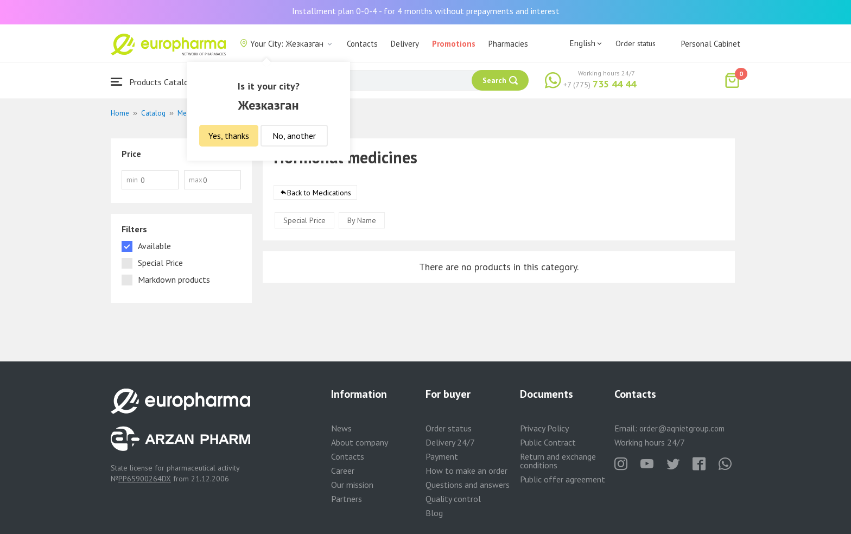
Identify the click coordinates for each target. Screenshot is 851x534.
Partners (346, 498)
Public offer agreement (562, 479)
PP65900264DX (144, 479)
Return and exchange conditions (558, 461)
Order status (635, 43)
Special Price (304, 222)
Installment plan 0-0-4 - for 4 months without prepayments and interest (426, 10)
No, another (294, 135)
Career (342, 470)
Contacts (362, 44)
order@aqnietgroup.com (682, 428)
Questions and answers (468, 484)
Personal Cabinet (710, 44)
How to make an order (466, 470)
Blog (434, 512)
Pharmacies (508, 44)
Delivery (405, 44)
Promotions (453, 44)
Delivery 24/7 (450, 442)
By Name (361, 222)
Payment (442, 456)
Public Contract (548, 442)
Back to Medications (319, 195)
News (341, 428)
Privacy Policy (544, 428)
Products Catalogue (156, 81)
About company (359, 442)
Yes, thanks (228, 135)
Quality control (453, 498)
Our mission (352, 484)
